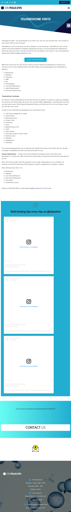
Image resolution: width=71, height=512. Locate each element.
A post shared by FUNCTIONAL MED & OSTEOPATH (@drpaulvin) (25, 271)
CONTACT (35, 428)
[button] (68, 7)
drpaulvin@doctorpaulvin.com (21, 53)
